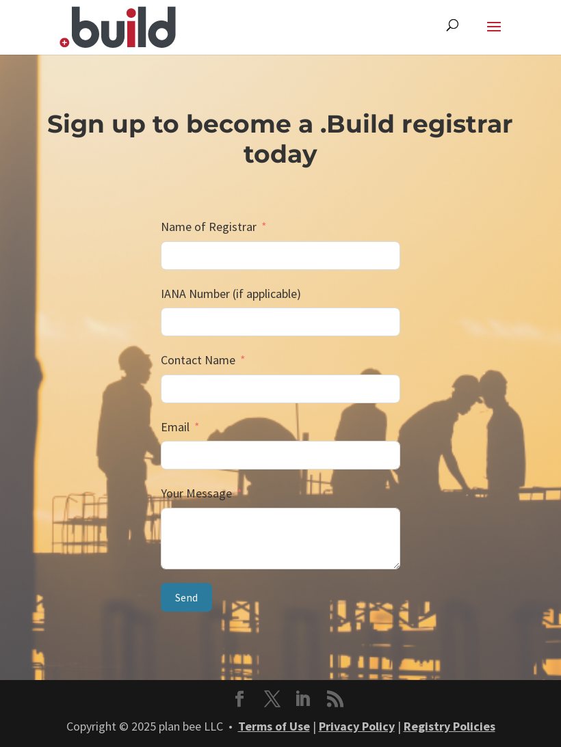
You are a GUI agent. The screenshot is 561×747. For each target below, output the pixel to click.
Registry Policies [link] (449, 726)
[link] (118, 25)
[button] (494, 35)
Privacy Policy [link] (357, 726)
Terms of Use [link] (274, 726)
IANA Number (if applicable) (231, 293)
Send (186, 597)
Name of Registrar (209, 226)
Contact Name (198, 360)
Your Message (196, 493)
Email (175, 427)
